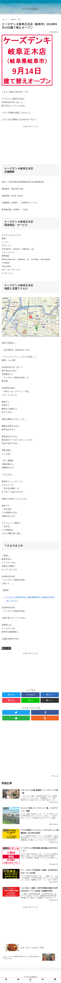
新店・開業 (6, 648)
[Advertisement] (30, 143)
